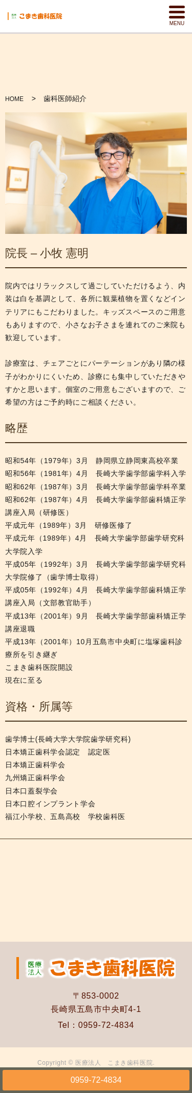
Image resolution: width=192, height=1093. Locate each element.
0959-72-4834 (96, 1080)
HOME (14, 99)
